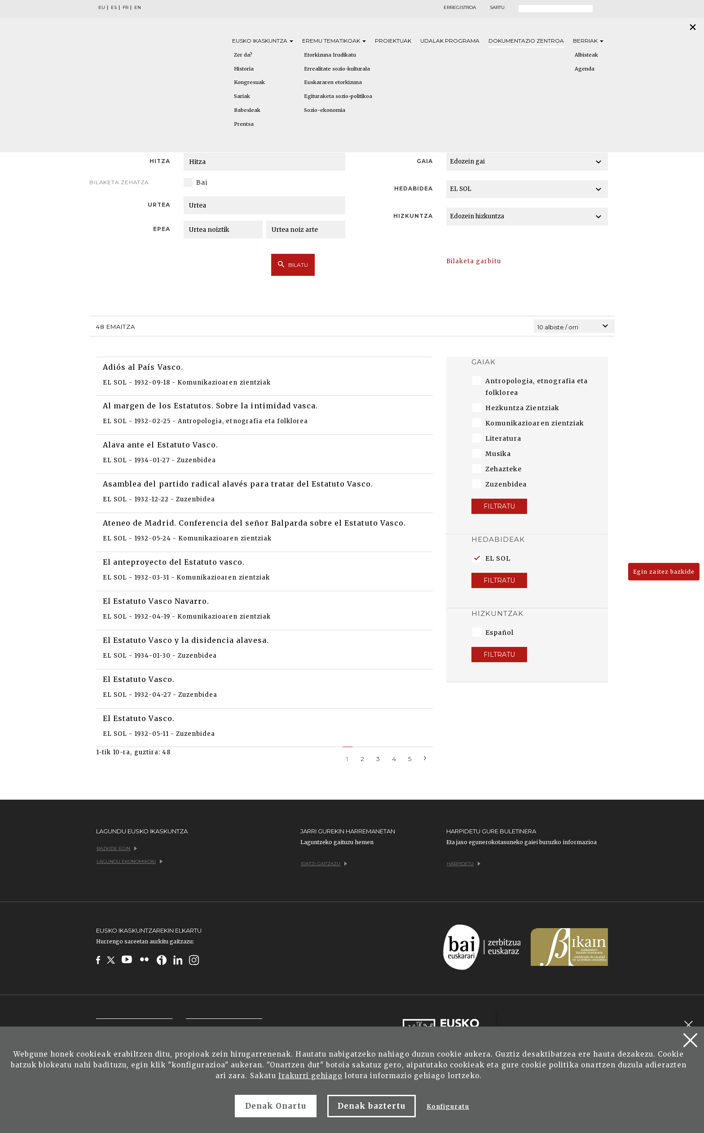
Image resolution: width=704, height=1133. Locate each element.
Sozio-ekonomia (324, 110)
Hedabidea (413, 188)
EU (101, 7)
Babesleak (247, 110)
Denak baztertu (371, 1106)
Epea (161, 229)
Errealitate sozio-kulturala (337, 69)
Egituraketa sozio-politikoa (338, 96)
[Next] (425, 757)
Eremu (334, 40)
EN (137, 7)
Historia (244, 69)
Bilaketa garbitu (473, 261)
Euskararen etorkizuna (333, 82)
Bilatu (293, 264)
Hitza (160, 161)
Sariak (242, 96)
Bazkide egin (117, 848)
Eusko (262, 40)
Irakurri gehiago (310, 1075)
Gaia (425, 161)
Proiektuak (393, 40)
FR (125, 7)
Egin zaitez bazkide (664, 571)
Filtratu (499, 506)
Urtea (159, 204)
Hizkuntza (413, 215)
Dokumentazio (526, 40)
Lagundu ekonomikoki (130, 861)
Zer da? (243, 55)
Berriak (588, 40)
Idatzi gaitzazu (324, 864)
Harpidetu (463, 864)
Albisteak (586, 55)
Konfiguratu (448, 1107)
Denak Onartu (275, 1106)
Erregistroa (460, 7)
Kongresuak (249, 82)
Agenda (584, 69)
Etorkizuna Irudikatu (330, 55)
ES (114, 7)
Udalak (450, 40)
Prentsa (244, 124)
